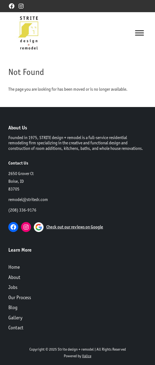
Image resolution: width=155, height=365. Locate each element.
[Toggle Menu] (139, 32)
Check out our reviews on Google (74, 227)
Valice (86, 356)
